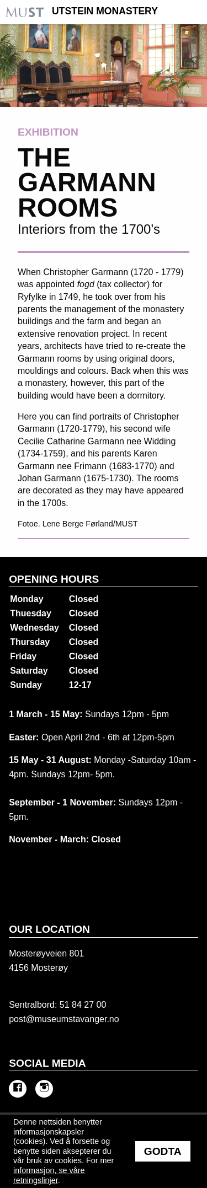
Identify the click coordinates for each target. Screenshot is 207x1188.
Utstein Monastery (105, 12)
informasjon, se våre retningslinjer (49, 1175)
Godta (163, 1151)
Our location (49, 929)
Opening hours (54, 579)
